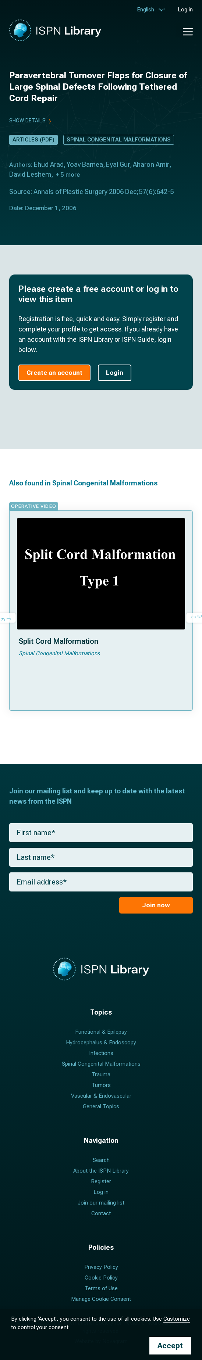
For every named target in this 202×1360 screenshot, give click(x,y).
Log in (185, 9)
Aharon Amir (151, 164)
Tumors (101, 1085)
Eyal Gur (118, 164)
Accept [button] (170, 1345)
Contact (101, 1213)
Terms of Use (101, 1288)
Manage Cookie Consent (101, 1299)
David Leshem (30, 174)
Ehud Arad (49, 164)
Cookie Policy (101, 1277)
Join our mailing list (101, 1202)
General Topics (101, 1106)
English (145, 10)
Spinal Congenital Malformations (119, 139)
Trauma (101, 1074)
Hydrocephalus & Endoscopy (101, 1042)
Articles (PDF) (33, 139)
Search (101, 1160)
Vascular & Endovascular (101, 1095)
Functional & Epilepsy (101, 1032)
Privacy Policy (101, 1267)
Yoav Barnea (85, 164)
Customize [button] (176, 1319)
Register (101, 1181)
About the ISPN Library (101, 1170)
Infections (101, 1053)
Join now (156, 905)
